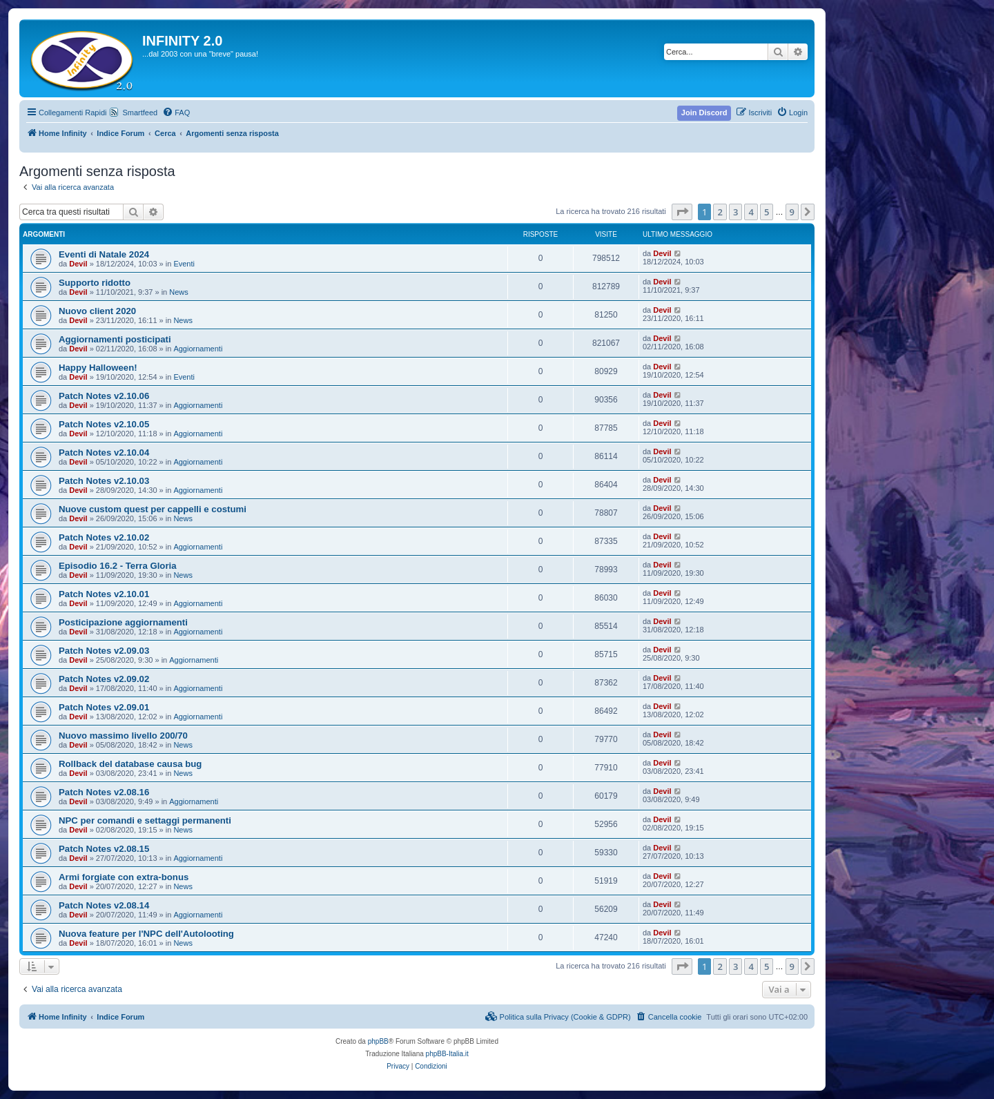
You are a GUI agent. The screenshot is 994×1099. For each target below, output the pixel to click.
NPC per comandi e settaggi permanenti (145, 820)
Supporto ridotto (94, 283)
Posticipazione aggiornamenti (123, 622)
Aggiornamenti (197, 348)
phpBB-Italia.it (447, 1054)
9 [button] (792, 212)
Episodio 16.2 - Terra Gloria (118, 566)
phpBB (378, 1041)
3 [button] (735, 212)
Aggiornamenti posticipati (115, 339)
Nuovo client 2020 (97, 311)
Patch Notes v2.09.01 (104, 707)
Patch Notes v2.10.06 (104, 396)
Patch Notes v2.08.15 (104, 849)
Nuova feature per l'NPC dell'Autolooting (146, 933)
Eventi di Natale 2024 (104, 254)
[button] (682, 212)
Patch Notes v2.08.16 (104, 792)
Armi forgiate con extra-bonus (123, 877)
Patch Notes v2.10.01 (104, 594)
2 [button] (719, 212)
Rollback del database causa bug (130, 764)
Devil (78, 264)
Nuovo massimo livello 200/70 (123, 735)
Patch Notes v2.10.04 (104, 452)
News (178, 292)
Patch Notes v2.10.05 (104, 424)
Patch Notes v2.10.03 (104, 481)
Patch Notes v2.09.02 (104, 679)
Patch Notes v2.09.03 (104, 650)
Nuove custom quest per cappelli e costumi (152, 509)
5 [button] (766, 212)
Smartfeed (139, 112)
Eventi (184, 264)
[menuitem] (176, 112)
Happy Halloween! (98, 367)
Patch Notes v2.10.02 (104, 537)
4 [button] (750, 212)
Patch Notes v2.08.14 (104, 905)
